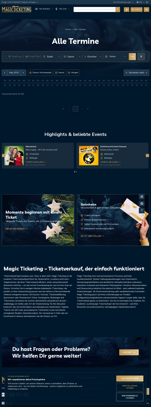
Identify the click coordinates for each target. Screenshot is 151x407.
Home (68, 29)
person (126, 9)
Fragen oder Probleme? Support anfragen (20, 2)
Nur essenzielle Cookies (130, 396)
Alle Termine (80, 29)
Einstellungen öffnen (129, 387)
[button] (114, 56)
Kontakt (129, 352)
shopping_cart (136, 9)
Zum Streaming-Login (123, 2)
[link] (38, 156)
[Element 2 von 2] (76, 171)
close (147, 2)
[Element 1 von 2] (74, 171)
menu (146, 9)
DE (142, 2)
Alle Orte (62, 9)
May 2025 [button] (14, 72)
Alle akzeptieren (129, 378)
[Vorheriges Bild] (3, 155)
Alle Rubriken (44, 9)
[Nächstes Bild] (147, 155)
